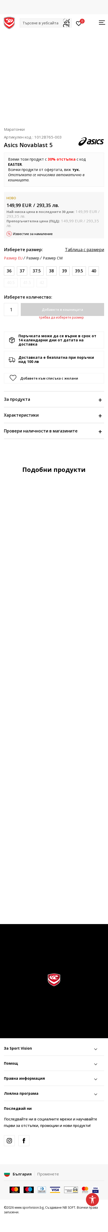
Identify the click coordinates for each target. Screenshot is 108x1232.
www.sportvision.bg (29, 1207)
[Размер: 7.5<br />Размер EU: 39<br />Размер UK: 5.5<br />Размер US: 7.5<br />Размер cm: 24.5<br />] (64, 271)
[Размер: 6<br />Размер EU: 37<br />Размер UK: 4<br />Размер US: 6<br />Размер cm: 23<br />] (22, 271)
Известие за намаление (33, 233)
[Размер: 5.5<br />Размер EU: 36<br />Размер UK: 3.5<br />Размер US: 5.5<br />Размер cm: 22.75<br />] (9, 271)
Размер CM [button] (53, 258)
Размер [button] (32, 258)
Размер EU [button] (13, 258)
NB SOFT (69, 1207)
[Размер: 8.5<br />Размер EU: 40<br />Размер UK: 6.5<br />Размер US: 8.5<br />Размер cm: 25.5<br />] (94, 271)
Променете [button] (48, 1173)
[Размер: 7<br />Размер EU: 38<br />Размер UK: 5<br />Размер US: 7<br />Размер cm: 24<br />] (51, 271)
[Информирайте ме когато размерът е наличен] (11, 282)
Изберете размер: (23, 249)
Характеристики (53, 415)
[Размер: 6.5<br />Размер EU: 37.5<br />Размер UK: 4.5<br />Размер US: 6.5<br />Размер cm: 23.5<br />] (37, 271)
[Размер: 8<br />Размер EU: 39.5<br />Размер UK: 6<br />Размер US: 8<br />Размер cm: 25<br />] (79, 271)
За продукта (53, 399)
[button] (46, 22)
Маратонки (14, 129)
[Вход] (79, 23)
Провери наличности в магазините (53, 431)
